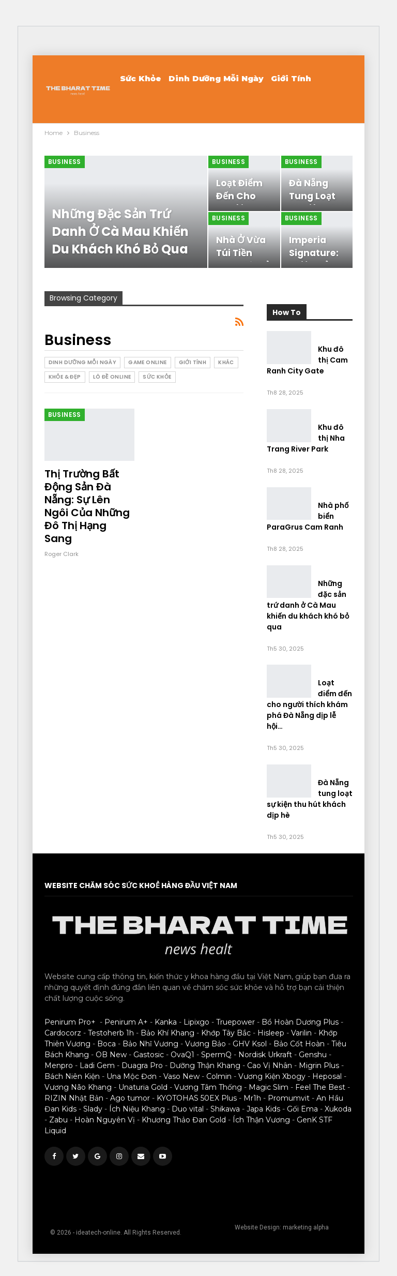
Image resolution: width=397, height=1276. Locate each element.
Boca (106, 1043)
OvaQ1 (182, 1054)
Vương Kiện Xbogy (272, 1076)
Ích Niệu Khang (137, 1109)
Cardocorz (62, 1033)
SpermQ (216, 1054)
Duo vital (188, 1109)
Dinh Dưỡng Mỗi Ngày (216, 78)
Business (64, 161)
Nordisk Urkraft (265, 1054)
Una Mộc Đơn (131, 1076)
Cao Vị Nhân (269, 1065)
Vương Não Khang (78, 1087)
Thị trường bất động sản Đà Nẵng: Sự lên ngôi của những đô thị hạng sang (87, 506)
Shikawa (225, 1109)
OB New (111, 1054)
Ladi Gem (97, 1065)
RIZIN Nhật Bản (73, 1098)
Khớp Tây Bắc (226, 1033)
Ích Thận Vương (261, 1119)
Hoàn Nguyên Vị (104, 1119)
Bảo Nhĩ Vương (150, 1043)
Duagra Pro (142, 1065)
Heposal (327, 1076)
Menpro (58, 1065)
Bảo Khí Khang (167, 1033)
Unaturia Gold (142, 1087)
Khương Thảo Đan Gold (184, 1119)
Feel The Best (320, 1087)
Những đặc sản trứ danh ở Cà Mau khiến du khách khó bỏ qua (120, 231)
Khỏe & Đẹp (65, 377)
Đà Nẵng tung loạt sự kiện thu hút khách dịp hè (310, 798)
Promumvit (289, 1098)
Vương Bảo (205, 1043)
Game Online (147, 362)
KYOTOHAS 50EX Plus (197, 1098)
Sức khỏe (140, 78)
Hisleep (270, 1033)
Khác (226, 362)
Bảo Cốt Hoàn (299, 1043)
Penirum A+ (126, 1022)
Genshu (313, 1054)
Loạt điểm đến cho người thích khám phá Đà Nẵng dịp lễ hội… (309, 704)
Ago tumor (130, 1098)
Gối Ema (302, 1109)
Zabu (58, 1119)
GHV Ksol (250, 1043)
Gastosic (148, 1054)
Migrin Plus (319, 1065)
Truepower (235, 1022)
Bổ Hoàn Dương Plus (300, 1022)
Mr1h (252, 1098)
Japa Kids (263, 1109)
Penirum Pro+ (70, 1022)
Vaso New (181, 1076)
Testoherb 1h (111, 1033)
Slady (92, 1109)
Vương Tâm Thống (208, 1087)
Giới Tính (291, 78)
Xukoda (338, 1109)
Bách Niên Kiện (72, 1076)
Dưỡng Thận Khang (205, 1065)
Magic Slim (268, 1087)
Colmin (219, 1076)
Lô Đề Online (112, 377)
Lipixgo (196, 1022)
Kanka (166, 1022)
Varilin (301, 1033)
